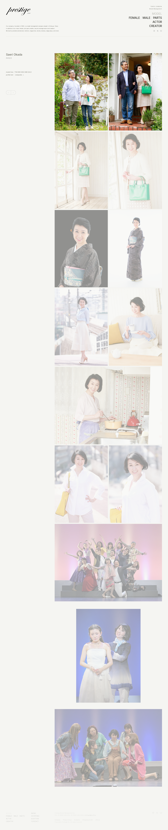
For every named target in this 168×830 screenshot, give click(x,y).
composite (18, 75)
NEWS (33, 813)
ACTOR (157, 22)
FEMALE (134, 17)
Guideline (77, 820)
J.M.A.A (97, 820)
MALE (146, 17)
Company (57, 820)
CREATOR (155, 26)
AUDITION (35, 819)
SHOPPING (35, 816)
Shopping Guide (87, 820)
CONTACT (35, 821)
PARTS (157, 17)
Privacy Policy (67, 820)
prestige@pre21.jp (90, 815)
